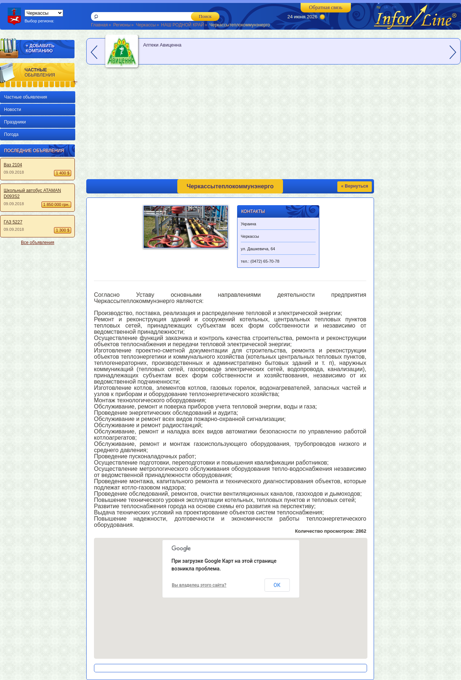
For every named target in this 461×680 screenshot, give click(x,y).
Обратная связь (325, 7)
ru (378, 7)
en (394, 7)
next (453, 52)
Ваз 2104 (13, 164)
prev (94, 52)
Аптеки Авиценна (162, 45)
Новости (12, 109)
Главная (99, 24)
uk (386, 7)
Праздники (15, 122)
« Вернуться (354, 186)
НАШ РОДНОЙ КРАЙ (182, 24)
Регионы (121, 24)
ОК (276, 585)
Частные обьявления (25, 97)
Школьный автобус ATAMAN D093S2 (32, 193)
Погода (11, 134)
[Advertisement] (36, 359)
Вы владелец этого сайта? (199, 585)
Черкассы (146, 24)
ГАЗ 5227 (13, 222)
